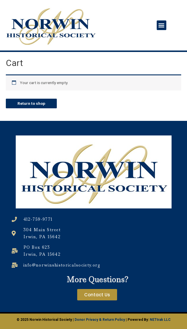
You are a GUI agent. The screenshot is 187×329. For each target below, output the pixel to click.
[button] (161, 25)
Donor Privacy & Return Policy (100, 320)
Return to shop (31, 103)
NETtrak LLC (160, 320)
